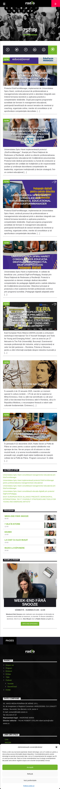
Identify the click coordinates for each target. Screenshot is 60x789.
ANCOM (8, 742)
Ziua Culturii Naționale (31, 384)
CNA (6, 739)
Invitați (8, 690)
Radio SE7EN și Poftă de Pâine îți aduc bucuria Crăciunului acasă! (30, 434)
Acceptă (30, 767)
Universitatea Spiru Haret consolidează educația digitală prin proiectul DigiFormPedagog (30, 260)
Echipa (8, 674)
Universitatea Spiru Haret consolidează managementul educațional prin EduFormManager (30, 77)
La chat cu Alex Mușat (16, 540)
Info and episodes (30, 624)
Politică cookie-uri (28, 786)
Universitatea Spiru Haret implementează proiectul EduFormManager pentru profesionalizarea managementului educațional (30, 135)
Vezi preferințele (30, 780)
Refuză (30, 774)
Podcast (9, 680)
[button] (56, 747)
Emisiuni (9, 671)
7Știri (6, 59)
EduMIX (8, 532)
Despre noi (10, 665)
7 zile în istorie (12, 524)
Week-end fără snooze (17, 516)
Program (9, 668)
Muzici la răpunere (15, 548)
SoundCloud (12, 687)
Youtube (10, 684)
